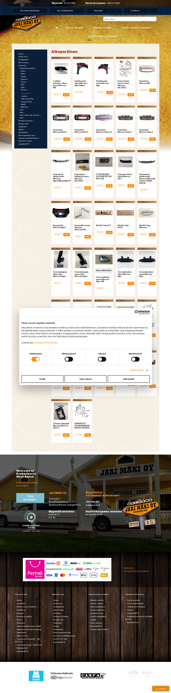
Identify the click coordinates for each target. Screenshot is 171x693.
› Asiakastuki (127, 568)
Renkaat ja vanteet (24, 616)
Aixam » (23, 71)
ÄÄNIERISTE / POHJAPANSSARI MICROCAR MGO (82, 425)
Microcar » (24, 90)
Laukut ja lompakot (98, 616)
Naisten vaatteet (96, 603)
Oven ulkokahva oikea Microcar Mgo (125, 274)
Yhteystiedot (98, 11)
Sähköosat (21, 623)
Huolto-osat (58, 603)
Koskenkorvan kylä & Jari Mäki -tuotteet (139, 617)
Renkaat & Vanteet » (25, 121)
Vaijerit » (21, 129)
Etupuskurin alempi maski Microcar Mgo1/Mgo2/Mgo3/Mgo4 (61, 177)
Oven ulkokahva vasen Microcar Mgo (146, 274)
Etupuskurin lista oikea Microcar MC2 (125, 176)
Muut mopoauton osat (62, 632)
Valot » (22, 118)
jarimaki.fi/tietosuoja (45, 342)
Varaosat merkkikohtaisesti (64, 636)
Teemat (130, 610)
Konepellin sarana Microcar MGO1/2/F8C (82, 227)
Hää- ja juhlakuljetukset (65, 11)
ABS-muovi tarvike (27, 99)
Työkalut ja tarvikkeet (136, 607)
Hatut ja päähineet (97, 607)
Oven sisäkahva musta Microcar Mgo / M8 (103, 279)
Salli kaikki (128, 379)
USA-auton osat (74, 28)
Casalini (23, 76)
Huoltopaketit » (24, 59)
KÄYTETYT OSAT (25, 141)
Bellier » (23, 74)
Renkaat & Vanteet (61, 616)
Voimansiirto (21, 632)
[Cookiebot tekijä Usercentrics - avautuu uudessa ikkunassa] (137, 312)
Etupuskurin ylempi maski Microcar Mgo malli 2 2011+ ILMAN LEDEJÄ (147, 178)
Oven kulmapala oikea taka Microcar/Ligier (60, 274)
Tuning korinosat (26, 102)
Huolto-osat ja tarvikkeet (26, 607)
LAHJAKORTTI (24, 144)
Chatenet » (24, 79)
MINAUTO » (25, 107)
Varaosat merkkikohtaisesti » (28, 138)
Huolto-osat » (23, 57)
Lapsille (93, 620)
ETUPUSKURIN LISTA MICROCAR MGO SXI (104, 176)
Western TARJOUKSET (99, 629)
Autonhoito (21, 603)
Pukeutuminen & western (136, 28)
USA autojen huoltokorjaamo (30, 11)
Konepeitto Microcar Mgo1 (59, 226)
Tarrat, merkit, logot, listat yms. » (30, 115)
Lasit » (22, 110)
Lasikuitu (24, 96)
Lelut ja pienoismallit (135, 603)
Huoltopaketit (59, 607)
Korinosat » (22, 65)
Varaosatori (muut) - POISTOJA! (29, 645)
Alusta (19, 600)
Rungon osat (58, 620)
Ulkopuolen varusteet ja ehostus (29, 629)
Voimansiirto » (23, 132)
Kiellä (42, 379)
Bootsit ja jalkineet (97, 610)
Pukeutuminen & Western (98, 594)
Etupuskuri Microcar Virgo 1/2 (104, 131)
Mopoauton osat (102, 28)
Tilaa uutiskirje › (161, 689)
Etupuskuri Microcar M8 (144, 82)
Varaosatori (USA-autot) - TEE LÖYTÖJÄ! (27, 640)
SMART (23, 104)
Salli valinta (85, 379)
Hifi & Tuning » (23, 62)
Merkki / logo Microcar (144, 226)
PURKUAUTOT (22, 648)
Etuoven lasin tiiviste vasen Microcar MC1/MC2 (123, 84)
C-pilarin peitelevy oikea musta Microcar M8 (60, 84)
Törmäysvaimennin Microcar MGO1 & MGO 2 (61, 425)
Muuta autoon (22, 636)
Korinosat (20, 613)
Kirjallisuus (21, 610)
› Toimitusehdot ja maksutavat (135, 571)
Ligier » (23, 87)
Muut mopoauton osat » (27, 135)
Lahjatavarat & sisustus (102, 36)
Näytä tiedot (137, 370)
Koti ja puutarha (133, 600)
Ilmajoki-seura (133, 622)
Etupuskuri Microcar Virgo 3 (146, 131)
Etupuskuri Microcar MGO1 (81, 131)
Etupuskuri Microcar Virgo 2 (124, 131)
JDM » (23, 84)
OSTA (66, 95)
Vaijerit (56, 626)
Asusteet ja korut (97, 613)
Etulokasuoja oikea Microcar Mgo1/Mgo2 (81, 83)
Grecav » (24, 82)
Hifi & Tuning (59, 610)
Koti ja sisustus (96, 623)
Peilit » (22, 112)
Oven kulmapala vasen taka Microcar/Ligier (81, 274)
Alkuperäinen (26, 93)
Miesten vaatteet (97, 600)
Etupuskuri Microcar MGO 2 (60, 131)
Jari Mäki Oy (135, 11)
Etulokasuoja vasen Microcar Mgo (102, 83)
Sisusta (19, 620)
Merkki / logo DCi (103, 225)
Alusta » (21, 54)
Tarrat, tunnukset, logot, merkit (29, 626)
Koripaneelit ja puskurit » (28, 68)
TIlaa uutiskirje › (30, 498)
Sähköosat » (23, 127)
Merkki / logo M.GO (123, 226)
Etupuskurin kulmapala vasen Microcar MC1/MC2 (82, 177)
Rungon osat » (23, 124)
